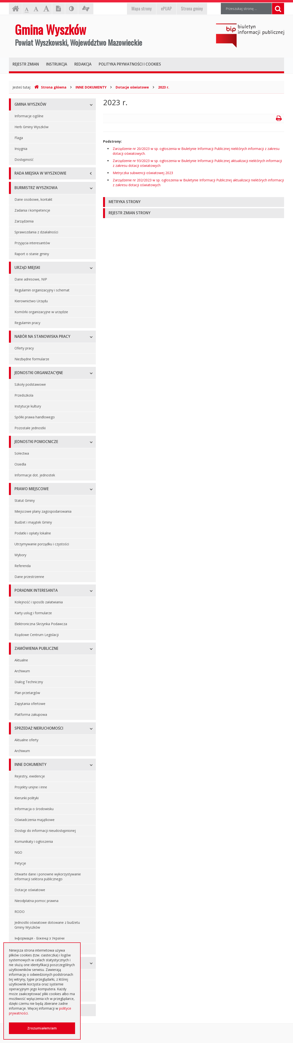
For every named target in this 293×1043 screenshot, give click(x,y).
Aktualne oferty (26, 740)
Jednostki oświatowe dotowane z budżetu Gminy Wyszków (47, 925)
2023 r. (163, 87)
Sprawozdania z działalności (36, 232)
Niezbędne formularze (31, 359)
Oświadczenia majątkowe (34, 819)
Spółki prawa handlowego (34, 417)
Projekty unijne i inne (30, 787)
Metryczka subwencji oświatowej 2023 (143, 172)
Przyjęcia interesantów (32, 243)
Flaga (18, 137)
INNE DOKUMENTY (91, 87)
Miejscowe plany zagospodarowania (42, 511)
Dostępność (24, 159)
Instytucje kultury (27, 406)
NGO (18, 852)
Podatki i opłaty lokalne (32, 533)
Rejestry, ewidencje (29, 776)
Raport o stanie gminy (31, 254)
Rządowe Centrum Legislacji (36, 634)
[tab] (193, 202)
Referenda (22, 565)
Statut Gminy (24, 500)
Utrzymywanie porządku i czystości (41, 544)
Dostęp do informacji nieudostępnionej (45, 830)
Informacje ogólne (28, 116)
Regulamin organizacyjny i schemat (42, 290)
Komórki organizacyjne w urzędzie (41, 312)
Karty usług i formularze (33, 613)
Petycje (20, 863)
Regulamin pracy (27, 322)
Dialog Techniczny (28, 682)
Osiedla (20, 464)
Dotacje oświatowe (132, 87)
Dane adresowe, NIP (30, 279)
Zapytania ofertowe (29, 703)
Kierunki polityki (26, 798)
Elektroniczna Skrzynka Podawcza (40, 623)
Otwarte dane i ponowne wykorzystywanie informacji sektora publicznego (47, 876)
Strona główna (50, 87)
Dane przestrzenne (29, 576)
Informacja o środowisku (34, 808)
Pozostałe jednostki (30, 428)
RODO (19, 911)
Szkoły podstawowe (30, 384)
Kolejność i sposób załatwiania (38, 602)
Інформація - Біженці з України (39, 938)
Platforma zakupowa (30, 714)
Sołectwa (21, 453)
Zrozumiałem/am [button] (42, 1028)
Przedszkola (23, 395)
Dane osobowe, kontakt (33, 199)
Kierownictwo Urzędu (31, 301)
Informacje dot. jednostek (34, 475)
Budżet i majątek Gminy (33, 522)
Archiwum (22, 671)
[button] (193, 202)
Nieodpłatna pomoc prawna (36, 900)
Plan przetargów (27, 692)
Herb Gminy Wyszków (31, 127)
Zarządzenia (24, 221)
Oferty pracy (24, 348)
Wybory (20, 555)
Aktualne (21, 660)
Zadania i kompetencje (32, 210)
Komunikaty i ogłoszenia (33, 841)
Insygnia (20, 148)
